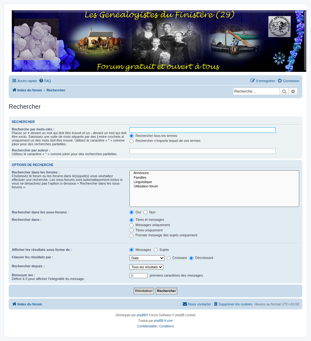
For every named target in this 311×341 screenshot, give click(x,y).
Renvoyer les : (23, 275)
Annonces (214, 173)
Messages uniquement (149, 225)
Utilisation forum (214, 186)
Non (149, 212)
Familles (214, 178)
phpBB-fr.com (163, 320)
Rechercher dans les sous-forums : (40, 212)
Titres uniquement (146, 230)
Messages (140, 249)
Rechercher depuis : (28, 266)
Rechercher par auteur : (31, 150)
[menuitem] (45, 81)
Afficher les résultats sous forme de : (42, 249)
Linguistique (214, 182)
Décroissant (201, 258)
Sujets (161, 249)
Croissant (177, 258)
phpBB (141, 315)
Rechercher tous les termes (153, 136)
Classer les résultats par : (32, 257)
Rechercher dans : (27, 219)
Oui (135, 212)
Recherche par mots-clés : (33, 129)
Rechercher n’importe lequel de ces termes (164, 140)
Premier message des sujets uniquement (163, 235)
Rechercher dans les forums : (36, 172)
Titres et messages (146, 219)
